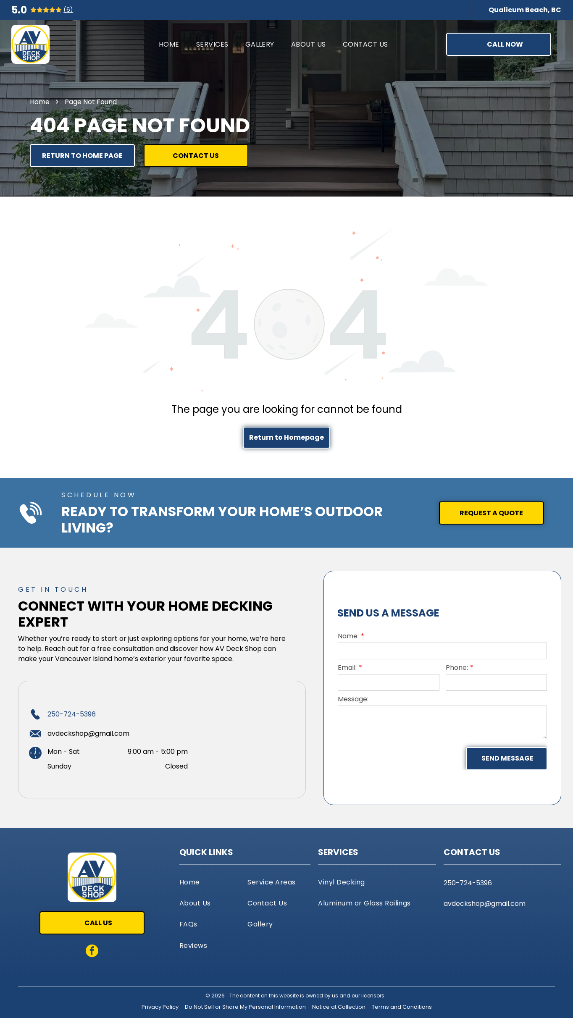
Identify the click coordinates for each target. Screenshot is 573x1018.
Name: (348, 636)
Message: (353, 699)
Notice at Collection (338, 1007)
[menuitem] (169, 44)
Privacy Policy (160, 1007)
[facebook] (92, 952)
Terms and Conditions (402, 1007)
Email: (347, 667)
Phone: (457, 667)
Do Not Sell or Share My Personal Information (245, 1007)
